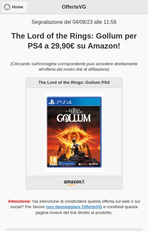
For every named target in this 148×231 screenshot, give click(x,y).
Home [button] (17, 7)
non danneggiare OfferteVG (74, 206)
